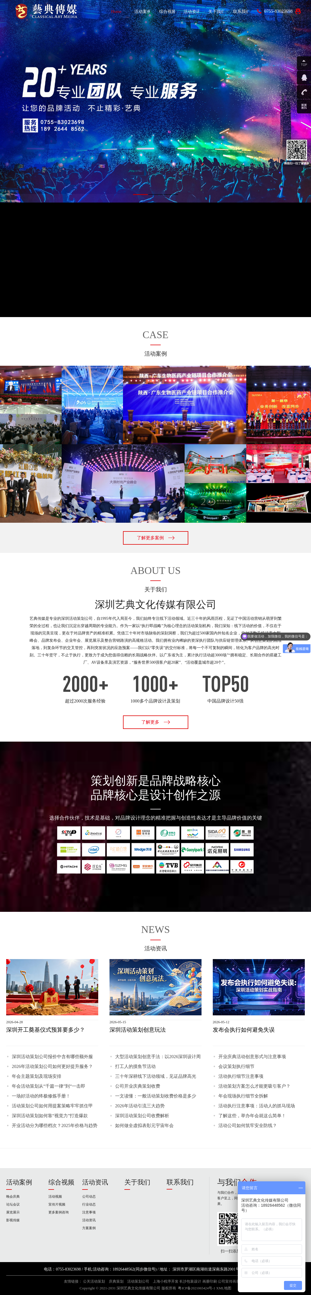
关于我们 (137, 1182)
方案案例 (89, 1228)
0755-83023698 (278, 11)
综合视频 (61, 1182)
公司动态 (89, 1197)
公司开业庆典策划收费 (137, 1086)
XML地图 (223, 1288)
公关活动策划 (94, 1281)
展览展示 (13, 1212)
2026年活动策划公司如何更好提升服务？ (52, 1066)
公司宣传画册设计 (232, 1281)
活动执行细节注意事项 (240, 1076)
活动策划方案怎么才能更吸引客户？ (254, 1086)
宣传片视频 (56, 1204)
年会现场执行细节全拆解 (243, 1096)
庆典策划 (116, 1281)
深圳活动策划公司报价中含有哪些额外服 (52, 1056)
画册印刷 (209, 1281)
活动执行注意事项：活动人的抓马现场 (256, 1105)
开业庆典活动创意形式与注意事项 (252, 1056)
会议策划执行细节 (236, 1066)
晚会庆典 (13, 1197)
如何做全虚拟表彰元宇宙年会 (144, 1125)
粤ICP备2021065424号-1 (196, 1288)
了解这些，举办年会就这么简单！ (252, 1115)
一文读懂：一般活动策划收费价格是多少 (155, 1096)
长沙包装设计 (190, 1281)
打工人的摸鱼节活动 (135, 1066)
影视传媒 (13, 1220)
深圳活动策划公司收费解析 (142, 1115)
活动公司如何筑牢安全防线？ (247, 1125)
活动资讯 (95, 1182)
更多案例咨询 (58, 1212)
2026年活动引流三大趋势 (140, 1105)
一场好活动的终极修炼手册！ (41, 1096)
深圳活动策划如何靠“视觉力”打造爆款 (50, 1115)
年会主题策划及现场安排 (36, 1076)
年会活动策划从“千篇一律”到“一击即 (48, 1086)
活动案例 (19, 1182)
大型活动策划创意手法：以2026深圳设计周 (158, 1056)
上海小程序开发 (165, 1281)
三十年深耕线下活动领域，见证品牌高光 (155, 1076)
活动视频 (55, 1197)
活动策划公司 (138, 1281)
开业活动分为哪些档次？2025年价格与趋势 (54, 1125)
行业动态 (89, 1204)
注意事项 (89, 1212)
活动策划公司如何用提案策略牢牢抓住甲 (52, 1105)
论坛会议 (13, 1204)
